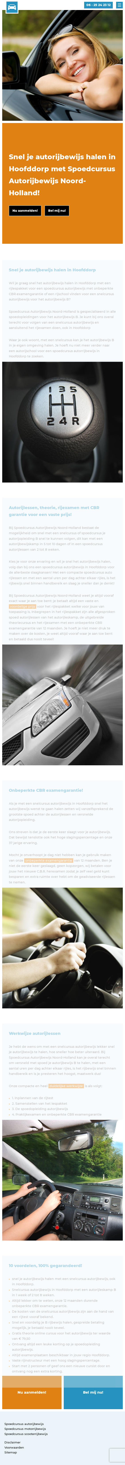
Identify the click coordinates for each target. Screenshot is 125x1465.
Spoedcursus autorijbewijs (24, 1424)
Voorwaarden (14, 1447)
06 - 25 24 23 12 (98, 5)
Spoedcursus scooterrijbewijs (26, 1434)
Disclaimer (12, 1442)
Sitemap (10, 1452)
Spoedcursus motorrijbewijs (25, 1429)
